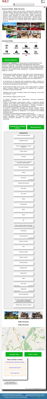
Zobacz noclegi (33, 354)
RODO (29, 397)
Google (24, 394)
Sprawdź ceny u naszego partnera (17, 127)
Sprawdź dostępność (10, 60)
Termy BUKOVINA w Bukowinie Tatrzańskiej (15, 362)
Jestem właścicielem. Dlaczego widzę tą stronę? (10, 383)
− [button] (4, 331)
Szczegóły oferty (14, 354)
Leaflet (35, 349)
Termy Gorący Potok (15, 373)
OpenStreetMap (41, 349)
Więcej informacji (35, 127)
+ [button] (4, 329)
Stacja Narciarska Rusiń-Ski (15, 367)
